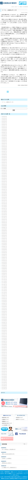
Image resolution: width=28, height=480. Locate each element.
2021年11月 (4, 202)
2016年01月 (4, 312)
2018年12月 (4, 257)
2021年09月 (4, 205)
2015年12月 (4, 314)
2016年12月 (4, 295)
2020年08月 (4, 225)
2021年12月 (4, 200)
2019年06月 (4, 248)
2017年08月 (4, 282)
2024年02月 (4, 159)
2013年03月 (4, 366)
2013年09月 (4, 357)
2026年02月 (4, 121)
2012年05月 (4, 382)
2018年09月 (4, 262)
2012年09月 (4, 376)
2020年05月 (4, 230)
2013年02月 (4, 368)
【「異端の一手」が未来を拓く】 (9, 467)
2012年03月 (4, 385)
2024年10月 (4, 146)
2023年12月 (4, 162)
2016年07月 (4, 303)
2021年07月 (4, 208)
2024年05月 (4, 154)
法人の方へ (20, 471)
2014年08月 (4, 339)
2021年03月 (4, 214)
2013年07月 (4, 360)
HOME (1, 471)
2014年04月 (4, 346)
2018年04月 (4, 270)
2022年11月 (4, 183)
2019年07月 (4, 246)
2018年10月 (4, 260)
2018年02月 (4, 273)
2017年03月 (4, 290)
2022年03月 (4, 195)
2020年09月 (4, 224)
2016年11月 (4, 297)
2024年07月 (4, 151)
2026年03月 (4, 119)
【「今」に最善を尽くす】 (9, 10)
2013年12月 (4, 352)
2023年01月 (4, 179)
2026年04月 (4, 118)
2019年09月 (4, 243)
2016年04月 (4, 308)
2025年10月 (4, 127)
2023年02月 (4, 178)
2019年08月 (4, 244)
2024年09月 (4, 148)
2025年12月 (4, 124)
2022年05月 (4, 192)
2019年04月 (4, 251)
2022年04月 (4, 194)
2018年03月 (4, 271)
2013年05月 (4, 363)
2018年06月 (4, 267)
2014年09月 (4, 338)
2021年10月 (4, 203)
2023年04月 (4, 175)
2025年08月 (4, 130)
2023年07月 (4, 170)
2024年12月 (4, 143)
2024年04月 (4, 156)
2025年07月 (4, 132)
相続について (14, 471)
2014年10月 (4, 336)
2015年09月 (4, 319)
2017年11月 (4, 278)
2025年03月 (4, 138)
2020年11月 (4, 221)
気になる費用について (10, 473)
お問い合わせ (16, 475)
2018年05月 (4, 268)
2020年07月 (4, 227)
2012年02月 (4, 387)
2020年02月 (4, 235)
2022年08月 (4, 187)
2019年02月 (4, 254)
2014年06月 (4, 342)
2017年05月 (4, 287)
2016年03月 (4, 309)
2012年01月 (4, 388)
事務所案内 (7, 471)
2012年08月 (4, 377)
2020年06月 (4, 229)
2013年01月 (4, 369)
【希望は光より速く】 (7, 462)
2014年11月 (4, 335)
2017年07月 (4, 284)
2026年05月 (4, 116)
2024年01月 (4, 160)
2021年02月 (4, 216)
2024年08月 (4, 149)
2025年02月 (4, 140)
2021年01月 (4, 217)
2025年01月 (4, 141)
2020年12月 (4, 219)
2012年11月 (4, 373)
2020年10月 (4, 222)
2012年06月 (4, 380)
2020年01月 (4, 236)
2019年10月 (4, 241)
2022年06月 (4, 191)
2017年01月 (4, 293)
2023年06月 (4, 172)
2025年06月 (4, 134)
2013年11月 (4, 354)
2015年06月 (4, 323)
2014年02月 (4, 349)
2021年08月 (4, 206)
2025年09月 (4, 129)
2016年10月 (4, 298)
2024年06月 (4, 153)
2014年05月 (4, 344)
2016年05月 (4, 306)
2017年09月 (4, 281)
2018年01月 (4, 274)
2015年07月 (4, 322)
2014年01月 (4, 350)
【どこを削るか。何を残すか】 (9, 449)
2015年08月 (4, 320)
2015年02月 (4, 330)
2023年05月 (4, 173)
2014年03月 (4, 347)
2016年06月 (4, 304)
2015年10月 (4, 317)
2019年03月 (4, 252)
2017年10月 (4, 279)
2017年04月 (4, 289)
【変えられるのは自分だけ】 (8, 453)
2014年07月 (4, 341)
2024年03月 (4, 157)
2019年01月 (4, 255)
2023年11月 (4, 164)
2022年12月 (4, 181)
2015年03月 (4, 328)
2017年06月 (4, 286)
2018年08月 (4, 263)
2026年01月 (4, 122)
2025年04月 (4, 137)
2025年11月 (4, 126)
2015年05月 (4, 325)
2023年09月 (4, 167)
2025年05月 (4, 135)
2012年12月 (4, 371)
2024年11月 (4, 145)
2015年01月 (4, 331)
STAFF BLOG (19, 473)
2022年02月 (4, 197)
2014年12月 (4, 333)
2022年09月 (4, 186)
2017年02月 (4, 292)
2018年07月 (4, 265)
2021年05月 (4, 211)
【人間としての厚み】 (7, 458)
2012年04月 (4, 384)
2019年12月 (4, 238)
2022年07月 (4, 189)
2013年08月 (4, 358)
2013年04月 (4, 365)
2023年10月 (4, 165)
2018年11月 (4, 259)
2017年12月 (4, 276)
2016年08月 (4, 301)
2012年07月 (4, 379)
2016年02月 (4, 311)
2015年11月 (4, 316)
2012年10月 (4, 374)
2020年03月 (4, 233)
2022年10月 (4, 184)
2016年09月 (4, 300)
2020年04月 (4, 232)
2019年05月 (4, 249)
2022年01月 (4, 198)
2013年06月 (4, 361)
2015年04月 (4, 327)
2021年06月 (4, 210)
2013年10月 (4, 355)
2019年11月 (4, 240)
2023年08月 (4, 168)
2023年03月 (4, 176)
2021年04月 (4, 213)
